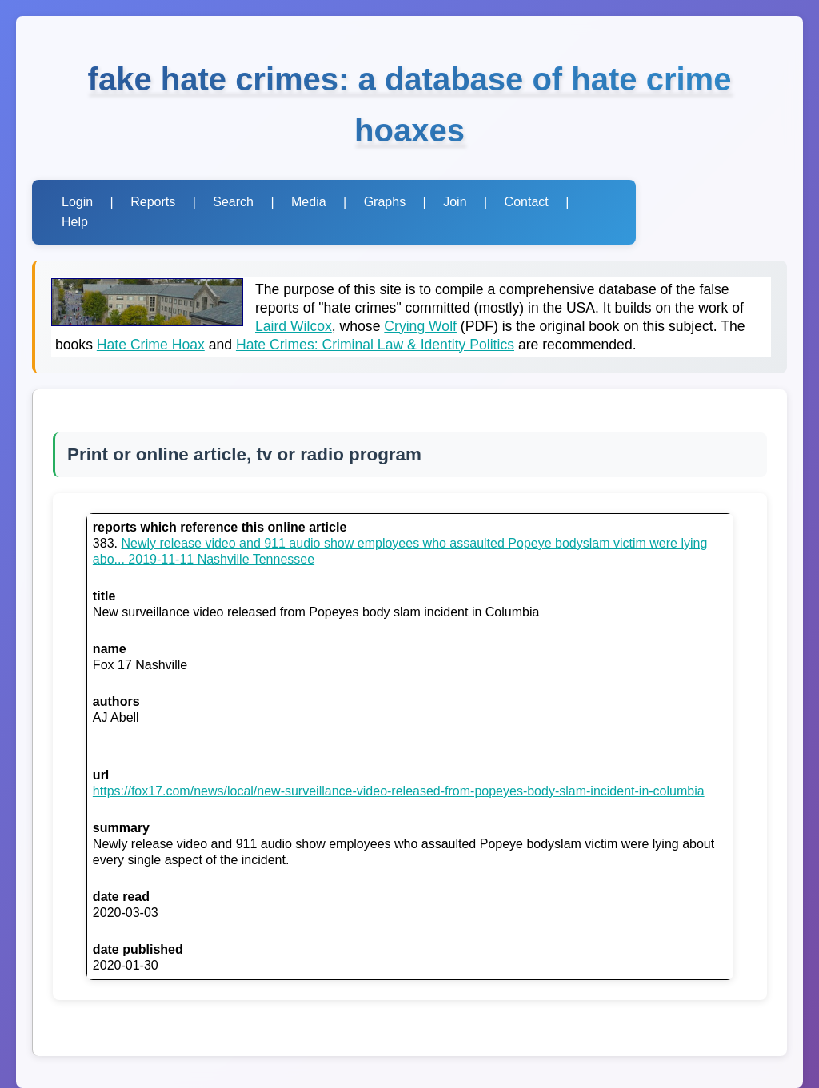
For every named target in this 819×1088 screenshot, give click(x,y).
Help (75, 222)
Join (454, 202)
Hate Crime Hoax (151, 345)
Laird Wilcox (293, 326)
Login (77, 202)
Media (308, 202)
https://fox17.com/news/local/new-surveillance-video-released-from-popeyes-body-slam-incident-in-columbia (399, 791)
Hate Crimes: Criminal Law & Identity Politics (375, 345)
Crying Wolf (420, 326)
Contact (527, 202)
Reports (152, 202)
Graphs (385, 202)
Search (233, 202)
